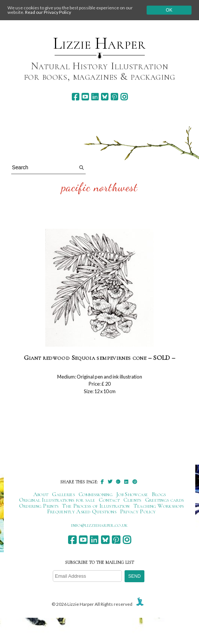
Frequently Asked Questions (81, 511)
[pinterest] (114, 97)
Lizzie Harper (99, 43)
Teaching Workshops (159, 505)
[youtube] (85, 97)
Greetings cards (164, 499)
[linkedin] (94, 97)
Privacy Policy (138, 511)
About (41, 494)
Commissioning (96, 494)
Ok (169, 10)
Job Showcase (132, 494)
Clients (132, 499)
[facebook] (75, 97)
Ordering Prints (39, 505)
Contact (109, 499)
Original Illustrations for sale (57, 499)
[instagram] (124, 97)
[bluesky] (104, 97)
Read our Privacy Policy (48, 12)
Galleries (63, 494)
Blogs (159, 494)
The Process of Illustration (95, 505)
